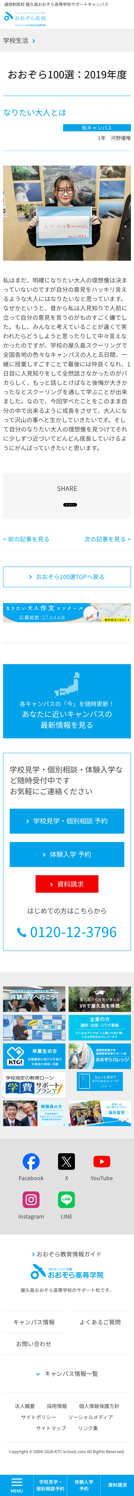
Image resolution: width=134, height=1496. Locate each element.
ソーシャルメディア (90, 1417)
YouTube (102, 1178)
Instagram (31, 1216)
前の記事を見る (29, 539)
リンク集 (88, 1428)
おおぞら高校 (25, 24)
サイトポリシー (38, 1417)
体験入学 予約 (84, 1485)
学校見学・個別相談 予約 (50, 1485)
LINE (66, 1216)
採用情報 (57, 1405)
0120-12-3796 (73, 931)
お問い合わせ (34, 1343)
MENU (33, 1476)
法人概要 (25, 1405)
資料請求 (117, 1485)
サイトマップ (51, 1428)
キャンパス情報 (34, 1322)
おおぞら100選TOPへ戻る (70, 576)
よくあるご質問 (100, 1322)
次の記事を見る (105, 539)
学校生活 (15, 40)
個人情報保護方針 (99, 1405)
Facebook (31, 1178)
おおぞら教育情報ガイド (69, 1254)
